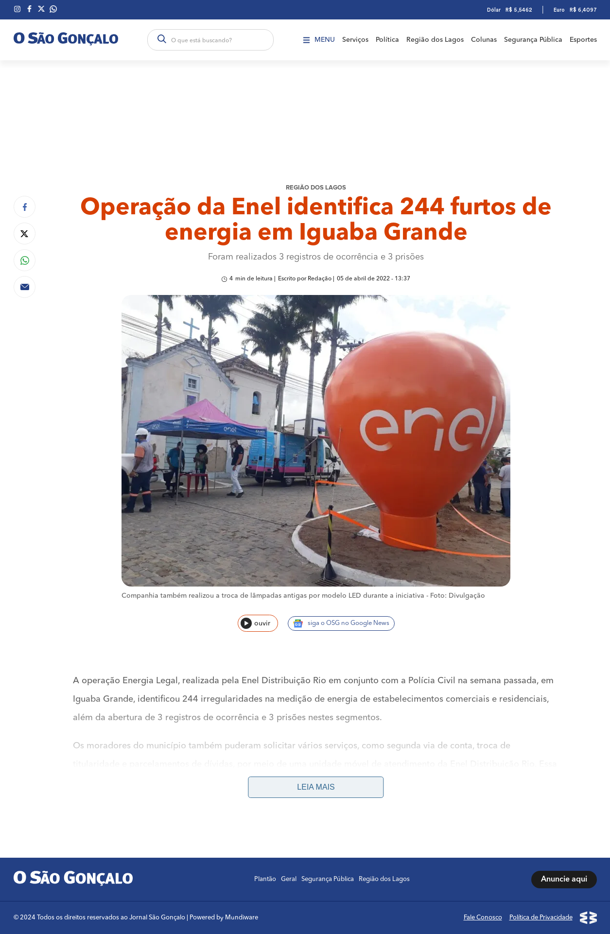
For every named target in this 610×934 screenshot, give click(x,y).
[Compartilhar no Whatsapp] (24, 260)
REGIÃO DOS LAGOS (316, 188)
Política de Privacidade (541, 918)
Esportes (583, 39)
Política (387, 39)
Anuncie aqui (564, 879)
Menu (319, 39)
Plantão (265, 879)
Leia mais (315, 787)
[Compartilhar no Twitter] (24, 233)
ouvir (255, 623)
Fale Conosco (483, 918)
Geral (288, 879)
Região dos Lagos (435, 39)
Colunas (484, 39)
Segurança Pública (533, 39)
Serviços (355, 39)
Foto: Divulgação (457, 595)
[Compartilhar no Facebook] (24, 207)
